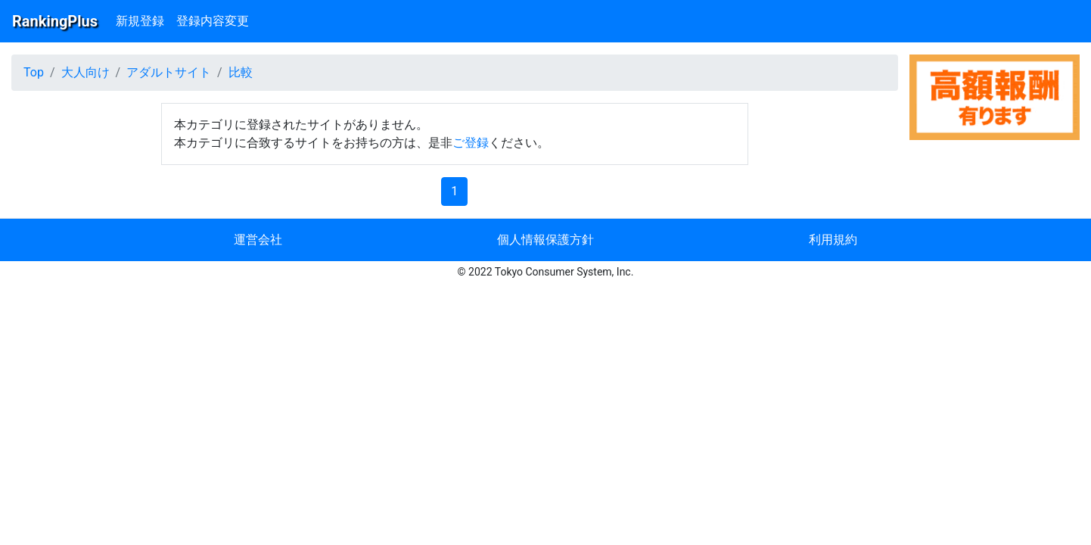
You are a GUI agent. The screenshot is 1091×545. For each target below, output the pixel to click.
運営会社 (258, 239)
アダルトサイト (168, 72)
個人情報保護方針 (545, 239)
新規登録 (140, 21)
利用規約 (833, 239)
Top (33, 72)
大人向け (85, 72)
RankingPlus (55, 21)
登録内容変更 (212, 21)
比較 (240, 72)
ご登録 (470, 142)
